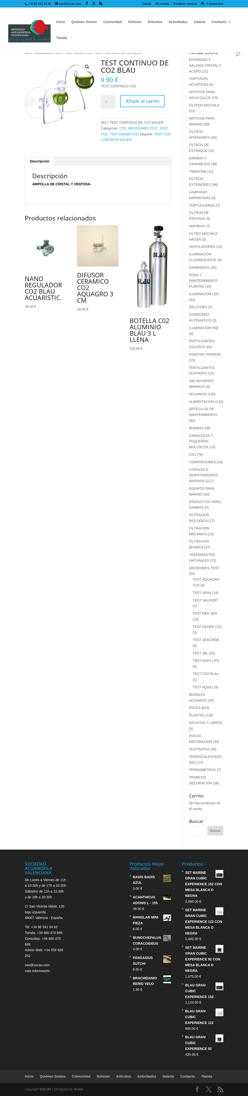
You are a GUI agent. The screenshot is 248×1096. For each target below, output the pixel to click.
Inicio (60, 22)
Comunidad (112, 22)
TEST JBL (200, 653)
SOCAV (45, 1089)
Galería (199, 22)
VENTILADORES (202, 247)
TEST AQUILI (203, 687)
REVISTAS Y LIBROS (205, 723)
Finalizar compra (185, 4)
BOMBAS (196, 428)
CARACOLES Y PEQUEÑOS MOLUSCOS (201, 441)
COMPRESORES (202, 462)
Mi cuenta (162, 4)
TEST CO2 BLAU (206, 674)
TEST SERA (202, 593)
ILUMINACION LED (204, 294)
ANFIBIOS (197, 226)
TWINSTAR (198, 171)
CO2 (122, 128)
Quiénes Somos (84, 22)
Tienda (146, 4)
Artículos (154, 22)
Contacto (219, 22)
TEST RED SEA (205, 613)
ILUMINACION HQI (203, 328)
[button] (87, 67)
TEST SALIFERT (205, 600)
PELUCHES (198, 307)
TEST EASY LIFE (206, 661)
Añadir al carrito (142, 101)
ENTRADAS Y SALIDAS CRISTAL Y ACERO (205, 65)
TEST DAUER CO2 (78, 53)
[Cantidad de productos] (108, 102)
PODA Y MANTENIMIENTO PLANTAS (203, 281)
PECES (195, 708)
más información (37, 971)
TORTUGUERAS (202, 205)
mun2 (78, 1089)
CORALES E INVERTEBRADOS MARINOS (203, 475)
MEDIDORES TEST (48, 53)
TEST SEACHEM (206, 640)
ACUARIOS (198, 394)
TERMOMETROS (202, 770)
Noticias (134, 22)
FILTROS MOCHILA (204, 105)
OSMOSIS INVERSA (205, 354)
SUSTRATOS (199, 749)
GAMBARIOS (199, 267)
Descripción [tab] (39, 161)
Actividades (178, 22)
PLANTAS (196, 715)
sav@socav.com (37, 965)
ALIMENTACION (201, 402)
